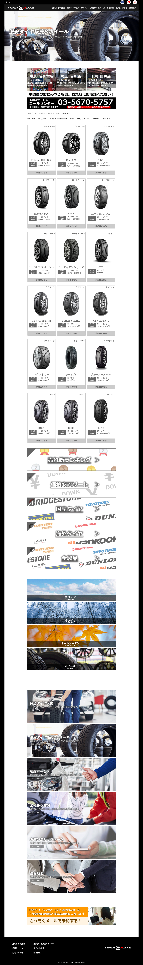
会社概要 (132, 8)
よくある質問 (108, 8)
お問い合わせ (121, 8)
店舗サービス (95, 8)
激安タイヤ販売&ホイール (77, 8)
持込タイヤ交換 (58, 8)
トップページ (32, 113)
